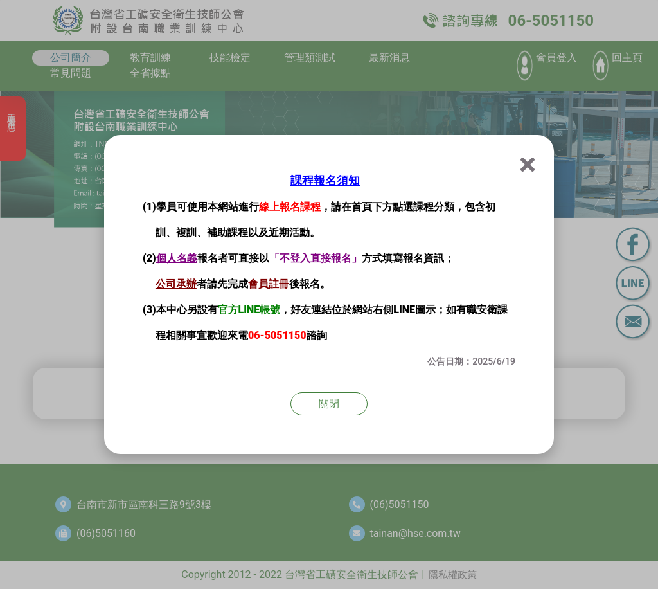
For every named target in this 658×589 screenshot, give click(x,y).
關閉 (329, 403)
